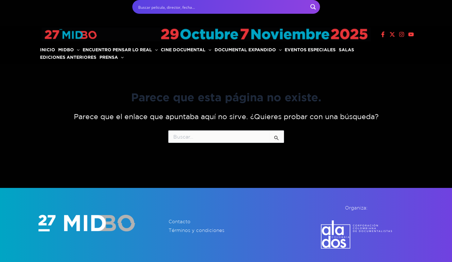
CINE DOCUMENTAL (186, 49)
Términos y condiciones (196, 230)
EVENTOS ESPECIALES (310, 49)
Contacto (179, 221)
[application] (76, 50)
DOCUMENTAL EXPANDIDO (248, 49)
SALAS (346, 49)
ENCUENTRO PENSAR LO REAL (120, 49)
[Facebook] (383, 34)
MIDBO (68, 49)
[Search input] (222, 7)
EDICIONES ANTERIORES (68, 57)
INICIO (47, 49)
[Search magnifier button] (313, 7)
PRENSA (111, 57)
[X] (392, 34)
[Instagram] (401, 34)
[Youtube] (411, 34)
